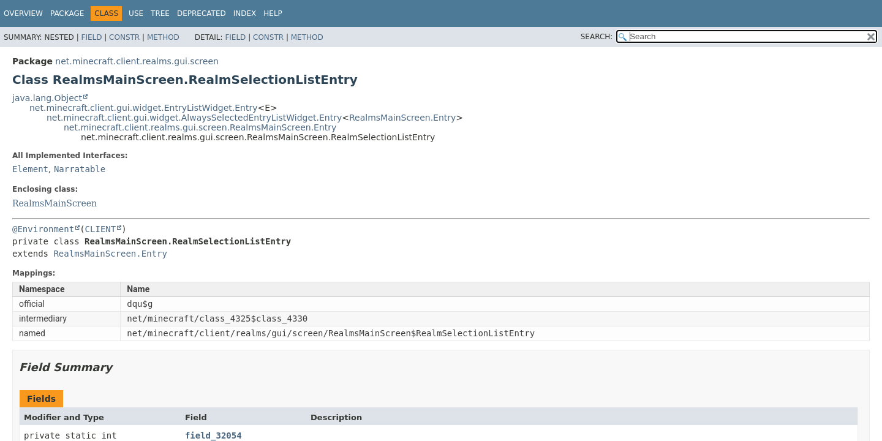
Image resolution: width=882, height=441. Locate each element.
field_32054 (213, 435)
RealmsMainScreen (54, 203)
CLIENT (100, 229)
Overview (23, 13)
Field (91, 37)
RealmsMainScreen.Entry (402, 118)
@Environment (43, 229)
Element (30, 169)
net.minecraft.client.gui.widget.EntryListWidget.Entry (143, 108)
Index (245, 13)
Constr (124, 37)
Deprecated (201, 13)
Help (272, 13)
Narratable (79, 169)
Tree (160, 13)
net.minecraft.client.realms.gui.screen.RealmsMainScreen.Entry (200, 127)
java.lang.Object (47, 98)
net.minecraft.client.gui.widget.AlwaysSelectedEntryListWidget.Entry (194, 118)
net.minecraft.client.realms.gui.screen (137, 61)
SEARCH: (597, 36)
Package (67, 13)
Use (136, 13)
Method (163, 37)
